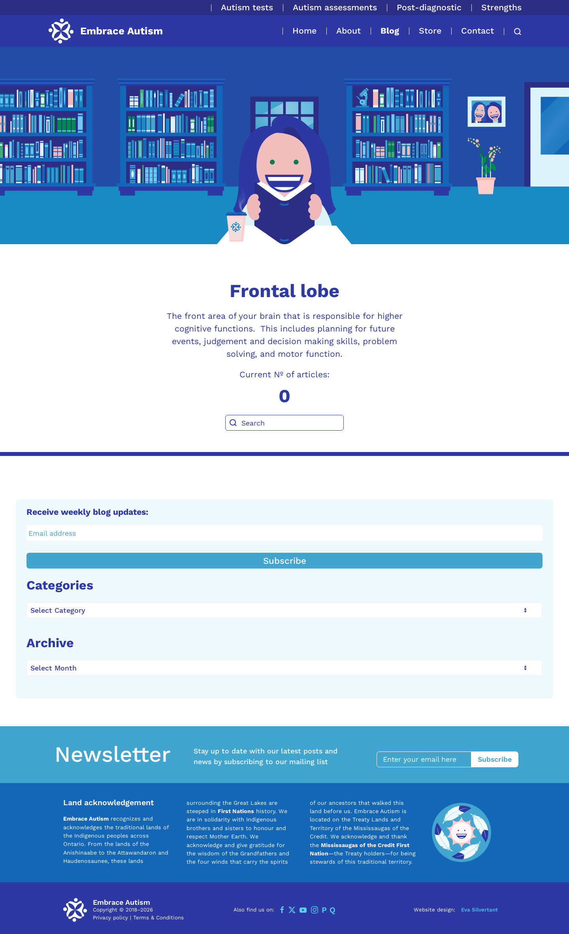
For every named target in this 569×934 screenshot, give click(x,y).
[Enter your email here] (428, 758)
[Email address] (284, 533)
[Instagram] (314, 909)
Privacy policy (110, 917)
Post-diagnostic (429, 7)
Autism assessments (335, 7)
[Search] (284, 423)
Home (304, 31)
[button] (513, 31)
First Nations (236, 810)
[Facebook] (282, 909)
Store (430, 31)
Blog (390, 31)
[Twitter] (292, 909)
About (348, 31)
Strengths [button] (501, 7)
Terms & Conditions (158, 917)
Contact (477, 31)
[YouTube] (303, 909)
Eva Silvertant (479, 909)
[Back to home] (105, 31)
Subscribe (284, 561)
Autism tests (247, 7)
